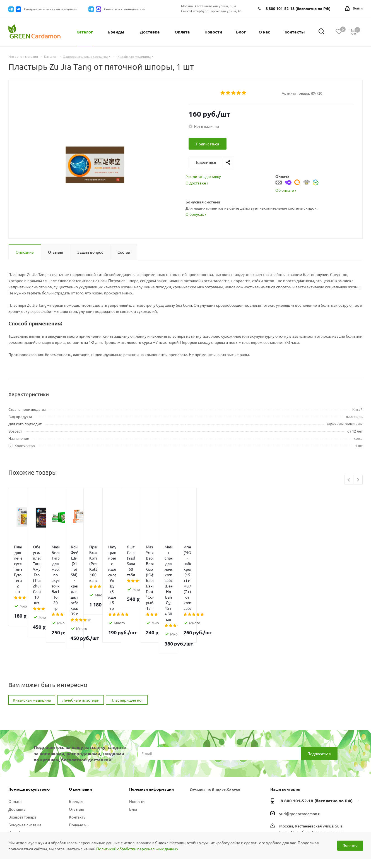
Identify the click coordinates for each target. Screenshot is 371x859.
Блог (133, 747)
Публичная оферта (25, 799)
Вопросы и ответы (25, 778)
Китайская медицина (32, 638)
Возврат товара (22, 755)
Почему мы (79, 763)
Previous (349, 480)
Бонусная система (24, 763)
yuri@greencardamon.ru (300, 752)
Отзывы (76, 747)
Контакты (77, 755)
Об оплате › (285, 190)
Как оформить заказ (26, 771)
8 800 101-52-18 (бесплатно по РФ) (298, 8)
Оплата (14, 739)
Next (358, 480)
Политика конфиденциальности (28, 789)
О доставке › (197, 182)
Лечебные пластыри (80, 638)
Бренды (76, 739)
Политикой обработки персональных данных (137, 848)
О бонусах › (196, 214)
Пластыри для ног (126, 638)
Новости (136, 739)
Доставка (16, 747)
